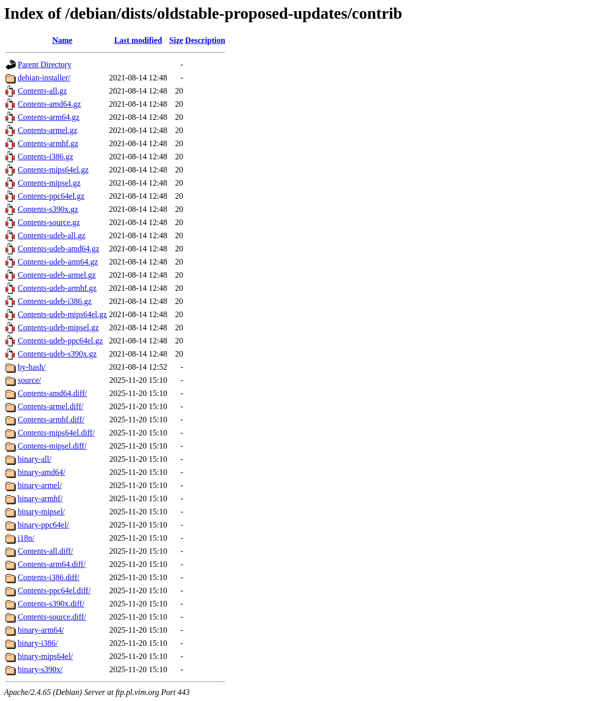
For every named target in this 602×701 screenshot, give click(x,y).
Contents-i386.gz (45, 156)
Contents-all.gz (42, 90)
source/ (29, 380)
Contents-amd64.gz (49, 104)
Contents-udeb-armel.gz (57, 275)
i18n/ (26, 538)
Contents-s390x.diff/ (51, 603)
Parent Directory (44, 64)
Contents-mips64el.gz (53, 169)
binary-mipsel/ (41, 511)
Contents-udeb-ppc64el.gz (60, 340)
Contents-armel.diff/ (50, 406)
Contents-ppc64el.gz (51, 196)
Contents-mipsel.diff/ (52, 446)
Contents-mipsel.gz (49, 183)
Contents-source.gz (49, 222)
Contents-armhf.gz (48, 143)
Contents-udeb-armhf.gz (57, 288)
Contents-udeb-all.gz (51, 235)
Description (205, 40)
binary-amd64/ (41, 472)
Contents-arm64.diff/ (51, 564)
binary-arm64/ (41, 630)
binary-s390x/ (40, 669)
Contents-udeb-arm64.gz (58, 261)
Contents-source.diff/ (52, 616)
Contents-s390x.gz (48, 209)
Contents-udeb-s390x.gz (57, 353)
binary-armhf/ (40, 498)
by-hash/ (32, 367)
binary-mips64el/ (45, 656)
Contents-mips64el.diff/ (56, 432)
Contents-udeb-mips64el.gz (62, 314)
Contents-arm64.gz (48, 117)
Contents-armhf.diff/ (51, 419)
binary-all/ (35, 459)
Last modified (138, 40)
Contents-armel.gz (47, 130)
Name (62, 40)
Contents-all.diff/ (45, 551)
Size (176, 40)
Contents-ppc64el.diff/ (54, 590)
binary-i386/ (38, 643)
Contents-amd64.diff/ (52, 393)
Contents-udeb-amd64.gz (58, 248)
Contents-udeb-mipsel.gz (58, 327)
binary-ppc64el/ (43, 524)
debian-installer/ (44, 77)
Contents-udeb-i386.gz (55, 301)
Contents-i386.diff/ (48, 577)
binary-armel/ (40, 485)
